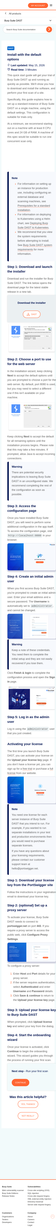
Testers (5, 1219)
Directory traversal (35, 1202)
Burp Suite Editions (10, 1193)
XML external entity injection (39, 1199)
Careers (31, 1219)
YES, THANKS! (28, 1104)
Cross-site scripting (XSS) (38, 1190)
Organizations (8, 1216)
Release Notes (8, 1196)
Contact (31, 1222)
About (30, 1216)
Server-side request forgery (39, 1205)
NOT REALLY (28, 1116)
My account (38, 5)
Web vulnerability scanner (13, 1190)
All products (12, 13)
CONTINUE (20, 1082)
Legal (30, 1225)
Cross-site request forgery (39, 1196)
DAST (32, 314)
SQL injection (33, 1193)
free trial (27, 768)
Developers (7, 1222)
